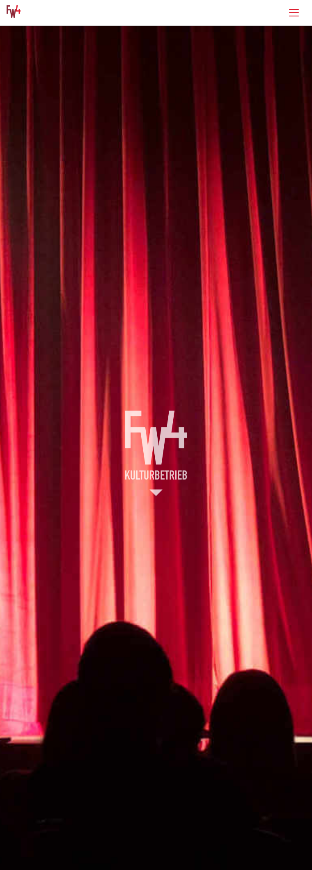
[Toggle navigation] (293, 13)
